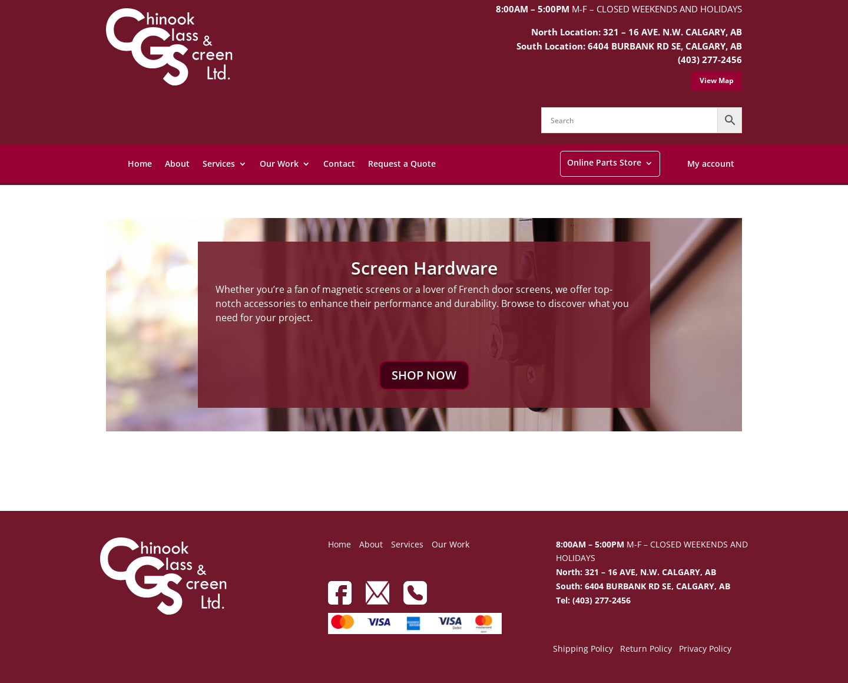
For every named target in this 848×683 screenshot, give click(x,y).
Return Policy (646, 649)
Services (219, 163)
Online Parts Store (604, 162)
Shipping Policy (583, 649)
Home (140, 163)
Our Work (279, 163)
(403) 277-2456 (710, 59)
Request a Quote (402, 163)
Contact (339, 163)
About (177, 163)
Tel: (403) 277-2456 (593, 600)
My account (710, 163)
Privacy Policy (705, 649)
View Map (717, 80)
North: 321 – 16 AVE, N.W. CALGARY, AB (636, 572)
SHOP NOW (424, 375)
